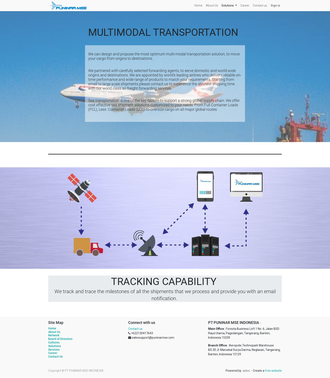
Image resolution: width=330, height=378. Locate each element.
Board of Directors (60, 339)
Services (54, 349)
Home (52, 328)
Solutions (54, 346)
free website (273, 370)
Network (53, 335)
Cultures (54, 342)
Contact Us (55, 356)
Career (52, 353)
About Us (54, 332)
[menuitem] (198, 5)
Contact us (135, 328)
